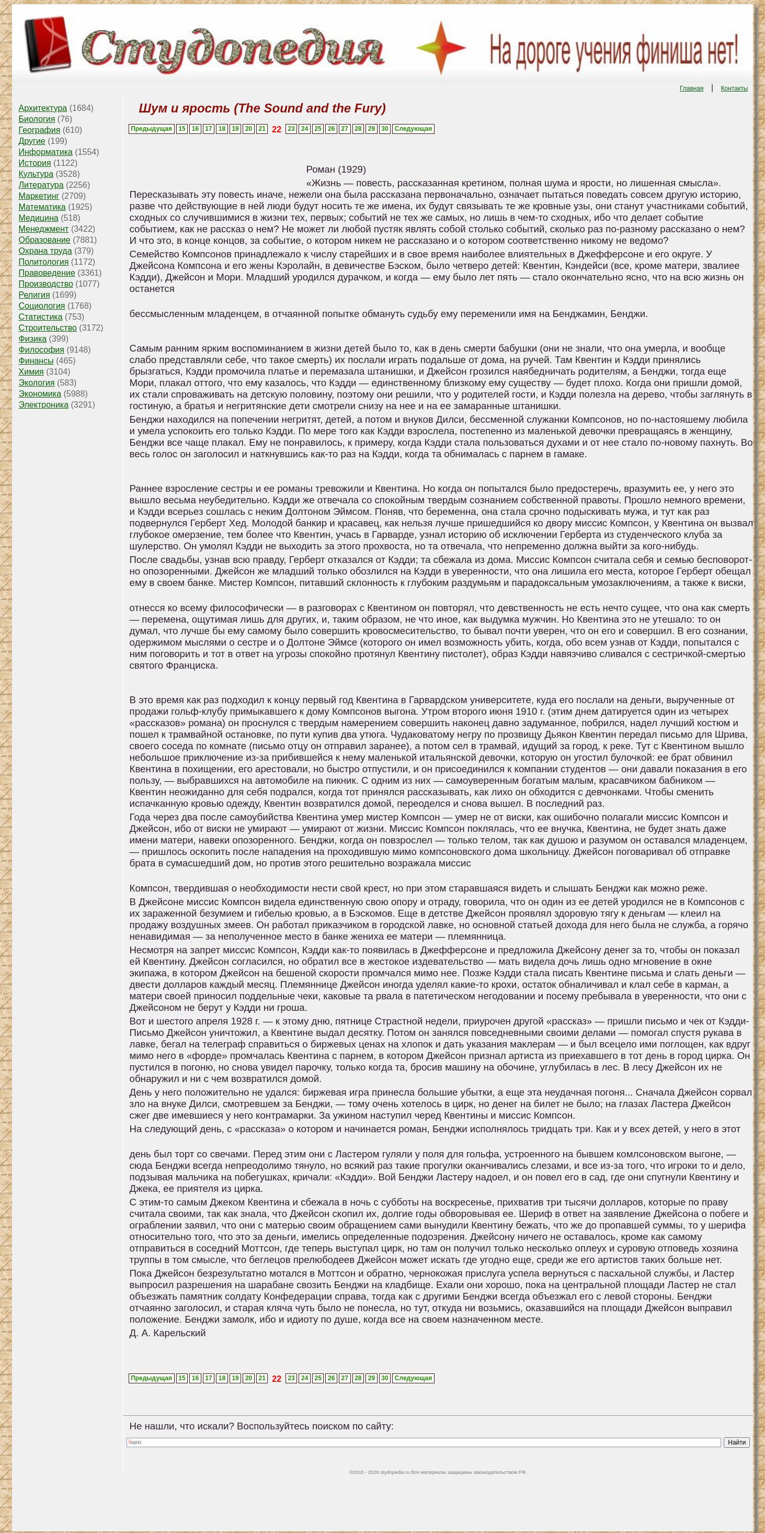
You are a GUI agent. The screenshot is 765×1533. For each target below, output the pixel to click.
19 (235, 128)
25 (318, 128)
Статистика (41, 316)
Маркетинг (39, 195)
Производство (46, 283)
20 (248, 128)
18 (222, 128)
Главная (692, 88)
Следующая (413, 128)
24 (304, 128)
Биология (37, 119)
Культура (36, 174)
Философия (41, 349)
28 (358, 128)
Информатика (46, 152)
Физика (33, 338)
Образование (45, 239)
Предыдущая (151, 128)
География (40, 130)
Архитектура (43, 108)
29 (371, 128)
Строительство (48, 327)
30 (384, 128)
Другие (32, 141)
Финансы (36, 360)
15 (181, 128)
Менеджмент (44, 228)
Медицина (39, 217)
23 (291, 128)
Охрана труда (45, 250)
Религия (34, 294)
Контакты (734, 88)
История (35, 163)
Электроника (44, 404)
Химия (31, 371)
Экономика (40, 393)
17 (208, 128)
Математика (42, 206)
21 (261, 128)
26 (331, 128)
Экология (37, 382)
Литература (41, 185)
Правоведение (47, 272)
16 (195, 128)
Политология (44, 261)
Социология (42, 305)
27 (344, 128)
